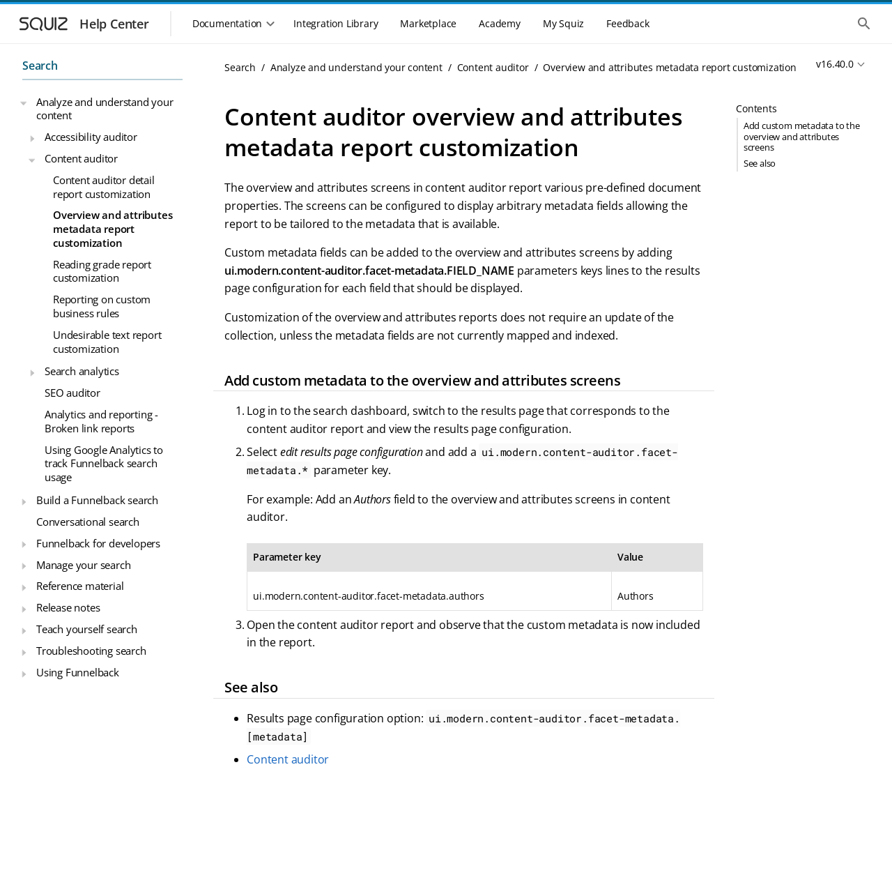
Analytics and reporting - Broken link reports (101, 421)
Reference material (79, 586)
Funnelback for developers (98, 543)
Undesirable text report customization (107, 342)
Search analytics (82, 371)
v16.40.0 (834, 63)
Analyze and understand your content (105, 109)
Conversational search (87, 522)
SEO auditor (72, 393)
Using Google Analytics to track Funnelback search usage (104, 463)
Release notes (68, 607)
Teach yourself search (86, 629)
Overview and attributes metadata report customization (112, 228)
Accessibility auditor (91, 137)
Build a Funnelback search (97, 500)
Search (40, 65)
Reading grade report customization (102, 271)
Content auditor (81, 158)
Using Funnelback (77, 672)
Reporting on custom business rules (102, 306)
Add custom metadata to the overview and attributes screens (802, 136)
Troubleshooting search (91, 651)
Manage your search (83, 565)
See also (760, 163)
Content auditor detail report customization (104, 187)
